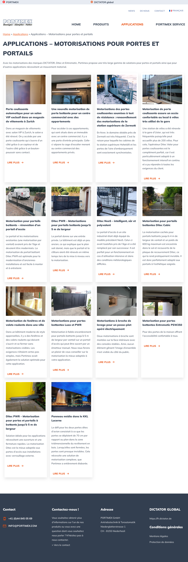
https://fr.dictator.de (161, 518)
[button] (15, 162)
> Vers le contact (61, 544)
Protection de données (162, 542)
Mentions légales (159, 536)
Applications (20, 34)
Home (6, 34)
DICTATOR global (104, 2)
